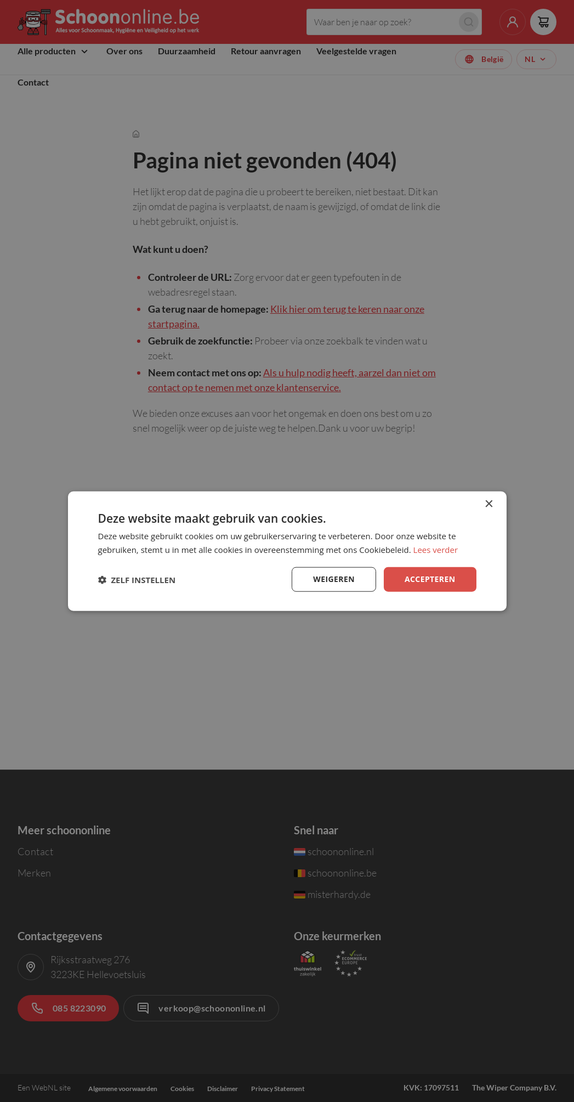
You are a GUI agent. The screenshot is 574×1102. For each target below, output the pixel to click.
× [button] (489, 504)
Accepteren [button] (430, 579)
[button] (137, 579)
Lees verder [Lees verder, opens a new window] (435, 549)
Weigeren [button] (334, 579)
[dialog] (287, 551)
